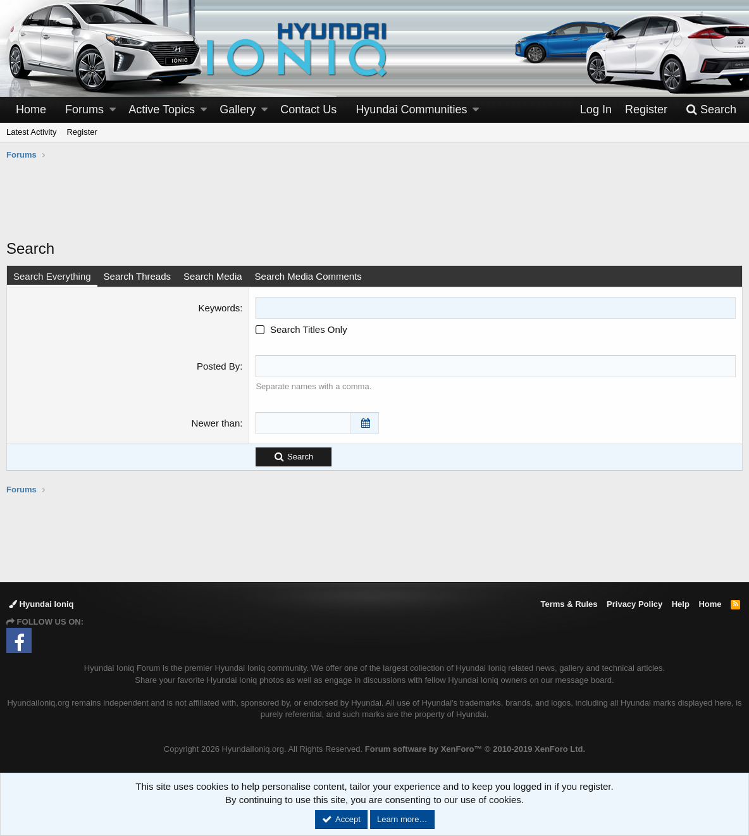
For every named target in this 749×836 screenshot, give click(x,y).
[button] (112, 110)
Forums (84, 109)
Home (31, 109)
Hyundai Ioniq (41, 604)
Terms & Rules (568, 604)
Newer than (216, 423)
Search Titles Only (301, 329)
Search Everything (52, 276)
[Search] (711, 110)
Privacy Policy (634, 604)
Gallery (238, 109)
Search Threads (137, 276)
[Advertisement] (374, 206)
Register (81, 132)
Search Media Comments (308, 276)
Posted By (218, 366)
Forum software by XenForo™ (475, 749)
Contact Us (308, 109)
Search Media (212, 276)
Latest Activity (31, 132)
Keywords (219, 308)
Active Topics (161, 109)
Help (681, 604)
